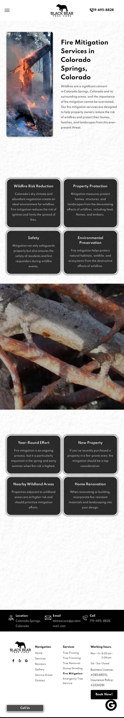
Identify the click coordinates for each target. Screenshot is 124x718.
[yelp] (19, 661)
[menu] (7, 10)
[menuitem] (46, 653)
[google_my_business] (26, 661)
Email (57, 615)
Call (92, 615)
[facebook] (13, 661)
